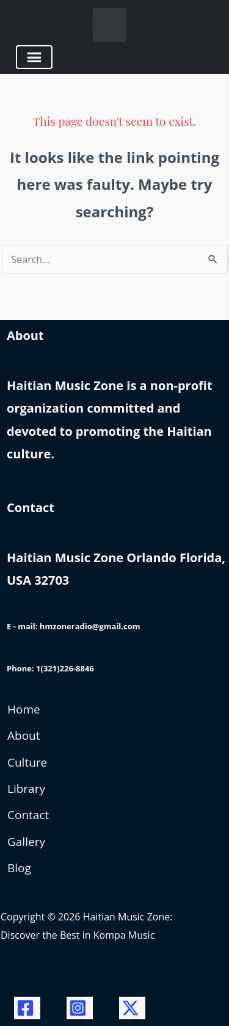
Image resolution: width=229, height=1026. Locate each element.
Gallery (26, 842)
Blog (19, 868)
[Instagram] (80, 1008)
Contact (28, 815)
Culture (27, 762)
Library (26, 789)
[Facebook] (27, 1008)
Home (23, 709)
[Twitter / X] (132, 1008)
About (23, 735)
